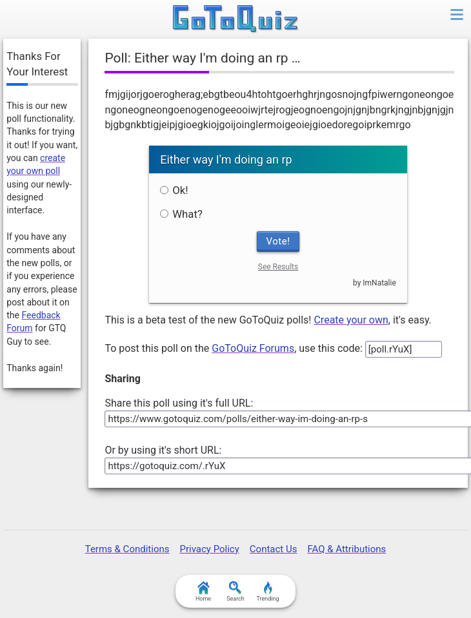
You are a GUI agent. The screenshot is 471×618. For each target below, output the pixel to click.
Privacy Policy (209, 549)
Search (235, 591)
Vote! (278, 241)
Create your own (351, 320)
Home (203, 591)
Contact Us (273, 549)
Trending (267, 591)
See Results (278, 266)
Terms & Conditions (127, 549)
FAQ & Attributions (346, 549)
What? (181, 214)
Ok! (174, 190)
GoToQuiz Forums (253, 348)
